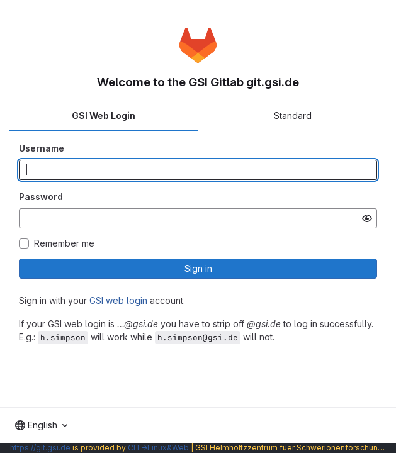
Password (41, 196)
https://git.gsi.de (40, 447)
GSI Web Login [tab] (103, 115)
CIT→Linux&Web (158, 447)
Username (41, 148)
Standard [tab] (293, 115)
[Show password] (367, 218)
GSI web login (118, 300)
